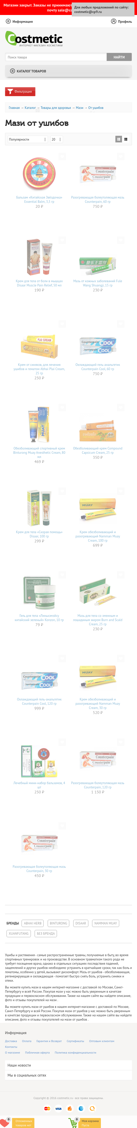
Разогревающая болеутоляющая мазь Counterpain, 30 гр (39, 869)
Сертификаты (75, 1041)
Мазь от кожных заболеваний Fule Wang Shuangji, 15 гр (97, 283)
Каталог (30, 108)
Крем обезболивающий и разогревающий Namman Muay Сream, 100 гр (98, 536)
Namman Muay (105, 923)
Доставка (11, 1041)
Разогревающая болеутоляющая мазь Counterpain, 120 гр (97, 785)
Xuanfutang (19, 933)
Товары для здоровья (56, 108)
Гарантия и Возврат (49, 1041)
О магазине (12, 1052)
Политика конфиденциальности (75, 1052)
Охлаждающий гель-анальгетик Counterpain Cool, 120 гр (39, 701)
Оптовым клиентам (101, 1041)
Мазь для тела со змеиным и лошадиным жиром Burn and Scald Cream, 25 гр (97, 620)
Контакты (11, 1047)
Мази (79, 108)
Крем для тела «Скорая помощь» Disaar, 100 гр (39, 534)
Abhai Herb (32, 923)
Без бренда (46, 933)
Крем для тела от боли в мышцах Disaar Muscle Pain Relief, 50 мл (39, 283)
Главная (14, 108)
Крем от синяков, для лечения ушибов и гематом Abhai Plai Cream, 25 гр (39, 369)
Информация (23, 21)
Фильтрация (23, 91)
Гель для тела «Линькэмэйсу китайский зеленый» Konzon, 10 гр (39, 618)
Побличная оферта (37, 1052)
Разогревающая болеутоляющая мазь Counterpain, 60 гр (97, 199)
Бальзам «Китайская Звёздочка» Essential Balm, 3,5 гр (39, 199)
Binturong (58, 923)
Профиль (125, 21)
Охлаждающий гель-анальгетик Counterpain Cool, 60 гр (98, 367)
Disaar (81, 923)
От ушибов (95, 108)
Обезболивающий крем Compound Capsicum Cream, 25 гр (97, 450)
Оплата (26, 1041)
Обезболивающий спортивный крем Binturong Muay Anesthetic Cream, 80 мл (39, 452)
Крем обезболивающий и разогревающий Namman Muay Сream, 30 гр (98, 703)
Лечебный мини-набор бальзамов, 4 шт (39, 785)
